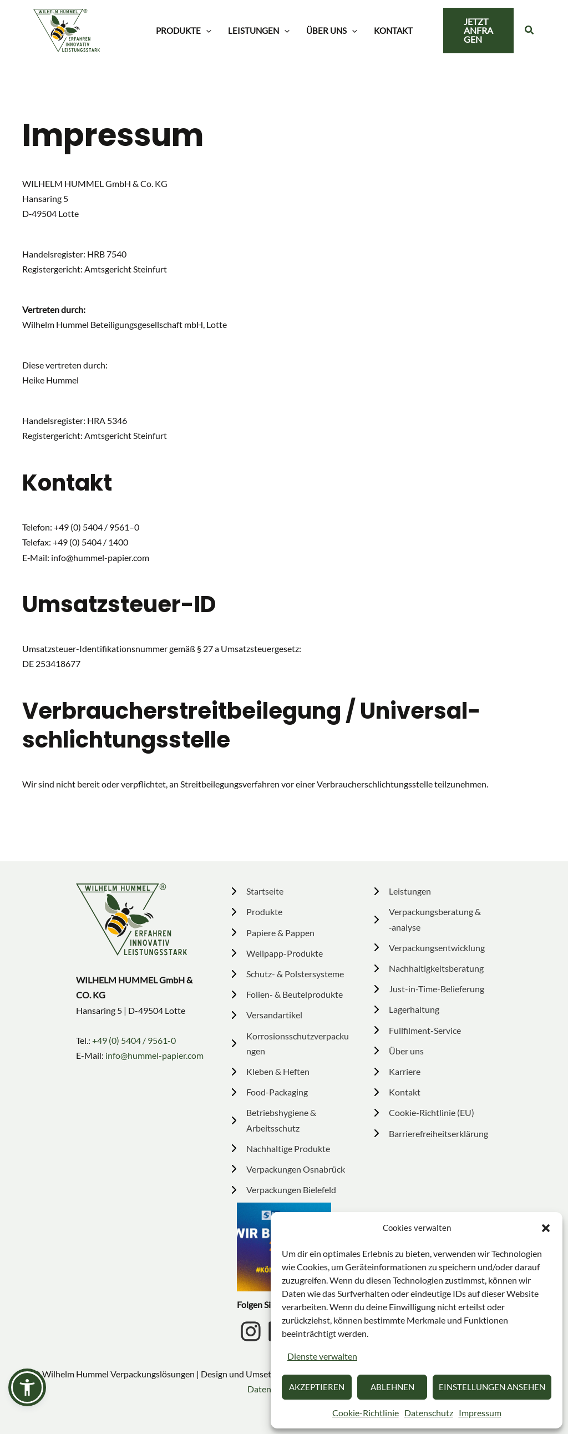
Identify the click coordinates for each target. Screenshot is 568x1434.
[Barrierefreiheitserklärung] (430, 1133)
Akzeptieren (316, 1387)
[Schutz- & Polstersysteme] (286, 973)
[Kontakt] (396, 1091)
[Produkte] (255, 911)
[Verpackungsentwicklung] (428, 947)
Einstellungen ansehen (492, 1387)
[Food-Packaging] (268, 1091)
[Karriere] (396, 1071)
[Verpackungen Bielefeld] (283, 1189)
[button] (545, 1228)
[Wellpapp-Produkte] (276, 953)
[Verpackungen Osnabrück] (288, 1169)
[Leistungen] (401, 890)
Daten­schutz (428, 1412)
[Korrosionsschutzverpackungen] (289, 1043)
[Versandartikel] (265, 1014)
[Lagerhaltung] (405, 1009)
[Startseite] (256, 890)
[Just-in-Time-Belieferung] (428, 988)
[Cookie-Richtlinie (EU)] (423, 1112)
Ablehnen (392, 1387)
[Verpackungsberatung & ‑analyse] (432, 919)
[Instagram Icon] (251, 1331)
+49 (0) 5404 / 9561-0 (134, 1040)
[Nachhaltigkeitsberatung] (428, 968)
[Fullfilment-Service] (416, 1030)
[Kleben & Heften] (269, 1071)
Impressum (480, 1412)
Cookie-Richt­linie (365, 1412)
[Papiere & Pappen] (272, 932)
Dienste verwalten (322, 1356)
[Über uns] (398, 1050)
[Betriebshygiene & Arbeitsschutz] (289, 1120)
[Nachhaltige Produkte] (279, 1148)
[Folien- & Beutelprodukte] (286, 994)
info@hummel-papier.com (154, 1055)
